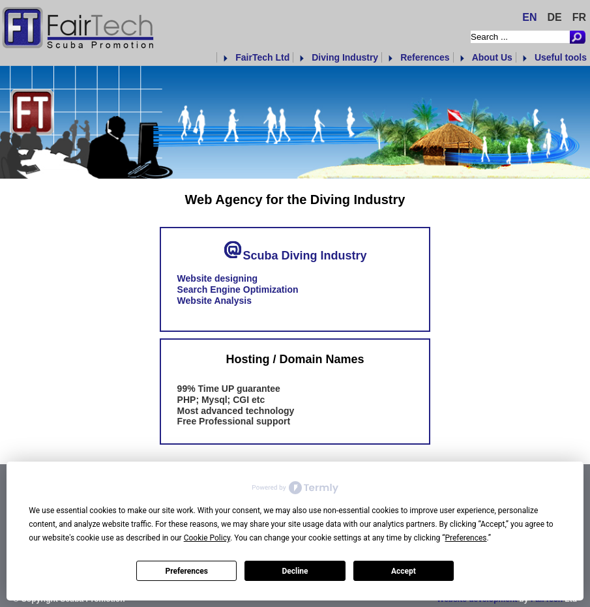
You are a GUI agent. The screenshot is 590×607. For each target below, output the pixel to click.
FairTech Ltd (262, 57)
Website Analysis (214, 300)
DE (554, 17)
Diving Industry (345, 57)
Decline (295, 571)
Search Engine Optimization (238, 289)
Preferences (186, 571)
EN (529, 17)
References (425, 57)
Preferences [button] (465, 537)
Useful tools (561, 57)
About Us (492, 57)
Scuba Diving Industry (304, 255)
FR (579, 17)
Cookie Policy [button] (207, 537)
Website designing (217, 278)
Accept (403, 571)
